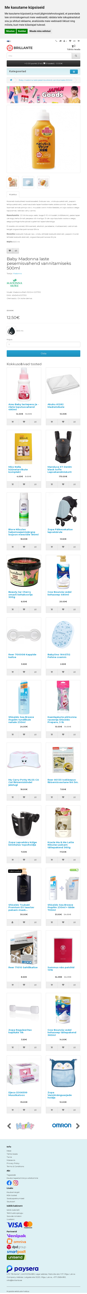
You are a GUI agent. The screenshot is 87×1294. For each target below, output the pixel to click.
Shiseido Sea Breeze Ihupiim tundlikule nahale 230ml (21, 720)
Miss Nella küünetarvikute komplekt (18, 469)
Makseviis (11, 1160)
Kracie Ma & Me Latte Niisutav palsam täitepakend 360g (61, 845)
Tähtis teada (12, 1154)
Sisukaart (11, 1201)
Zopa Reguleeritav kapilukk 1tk (20, 1031)
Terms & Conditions (15, 1166)
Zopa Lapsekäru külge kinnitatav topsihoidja (22, 843)
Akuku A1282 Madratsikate (56, 405)
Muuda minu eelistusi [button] (40, 31)
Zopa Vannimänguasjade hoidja (60, 1095)
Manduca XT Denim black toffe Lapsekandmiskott (60, 469)
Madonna (17, 273)
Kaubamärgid (13, 1192)
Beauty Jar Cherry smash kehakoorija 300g (20, 594)
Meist (9, 1151)
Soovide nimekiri (14, 1216)
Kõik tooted (12, 1195)
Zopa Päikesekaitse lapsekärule (60, 531)
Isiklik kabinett (13, 1210)
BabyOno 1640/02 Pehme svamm (59, 656)
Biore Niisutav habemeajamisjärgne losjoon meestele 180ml (23, 532)
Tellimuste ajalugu (15, 1213)
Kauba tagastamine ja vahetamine (22, 1178)
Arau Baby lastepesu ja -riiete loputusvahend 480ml (23, 407)
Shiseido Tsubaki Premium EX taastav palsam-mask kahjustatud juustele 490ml (21, 910)
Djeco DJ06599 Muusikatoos (17, 1094)
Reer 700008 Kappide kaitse (22, 656)
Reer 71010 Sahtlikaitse (23, 967)
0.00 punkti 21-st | (44, 63)
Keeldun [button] (22, 31)
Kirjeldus (13, 194)
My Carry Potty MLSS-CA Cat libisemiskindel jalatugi (23, 782)
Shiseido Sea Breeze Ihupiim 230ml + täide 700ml (61, 907)
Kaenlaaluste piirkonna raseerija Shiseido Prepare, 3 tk (62, 720)
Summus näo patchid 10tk (61, 968)
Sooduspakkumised (15, 1198)
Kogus (9, 339)
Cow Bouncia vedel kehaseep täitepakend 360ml (62, 1032)
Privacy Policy (13, 1163)
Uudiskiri (10, 1219)
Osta (43, 353)
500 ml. (15, 331)
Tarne (9, 1157)
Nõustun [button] (10, 31)
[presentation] (9, 1126)
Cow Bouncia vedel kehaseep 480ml (59, 593)
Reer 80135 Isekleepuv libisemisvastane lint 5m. (63, 781)
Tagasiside (11, 1175)
